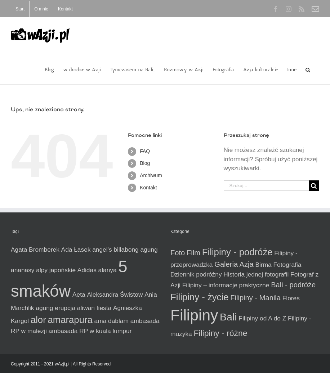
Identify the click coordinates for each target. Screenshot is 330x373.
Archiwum (151, 175)
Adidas (87, 270)
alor (38, 320)
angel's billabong (115, 249)
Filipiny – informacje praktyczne (225, 285)
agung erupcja (55, 307)
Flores (291, 298)
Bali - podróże (293, 285)
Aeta (78, 294)
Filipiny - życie (199, 297)
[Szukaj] (314, 185)
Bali (228, 317)
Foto (177, 253)
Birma (263, 264)
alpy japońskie (56, 270)
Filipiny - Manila (255, 298)
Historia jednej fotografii (256, 274)
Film (193, 253)
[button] (308, 69)
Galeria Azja (234, 264)
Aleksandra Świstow (115, 294)
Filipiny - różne (220, 333)
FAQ (145, 151)
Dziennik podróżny (196, 274)
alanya (107, 270)
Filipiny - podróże (237, 252)
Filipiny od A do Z (262, 318)
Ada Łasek (76, 249)
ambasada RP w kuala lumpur (90, 330)
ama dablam (111, 320)
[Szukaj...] (266, 185)
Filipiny (194, 315)
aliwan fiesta (94, 307)
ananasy (23, 270)
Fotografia (287, 264)
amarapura (70, 320)
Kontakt (148, 187)
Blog (145, 163)
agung (149, 249)
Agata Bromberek (35, 249)
